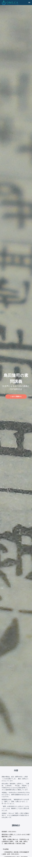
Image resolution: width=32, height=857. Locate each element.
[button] (29, 2)
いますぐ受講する (16, 396)
